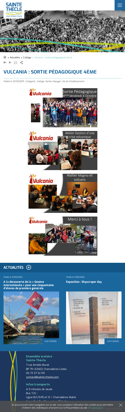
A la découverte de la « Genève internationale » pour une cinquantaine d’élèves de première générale (28, 285)
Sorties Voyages (53, 81)
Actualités (15, 57)
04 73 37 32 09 (35, 373)
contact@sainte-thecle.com (42, 377)
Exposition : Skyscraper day (84, 282)
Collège (27, 57)
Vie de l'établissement (73, 81)
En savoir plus (95, 407)
